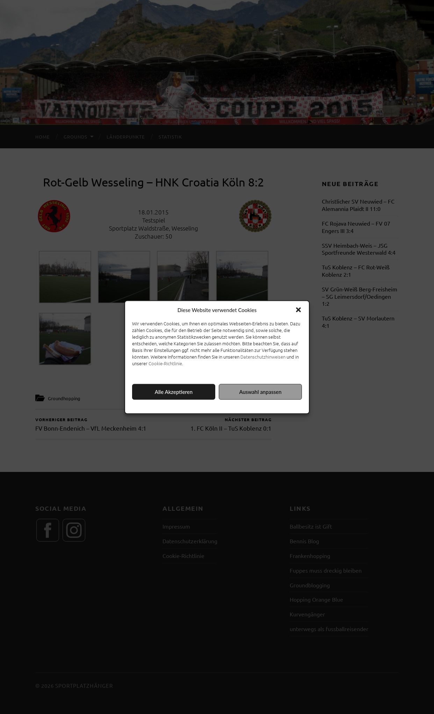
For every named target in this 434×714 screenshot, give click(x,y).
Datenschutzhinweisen (262, 356)
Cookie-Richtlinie (165, 363)
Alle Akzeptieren (174, 392)
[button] (298, 309)
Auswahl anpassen (260, 392)
